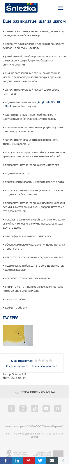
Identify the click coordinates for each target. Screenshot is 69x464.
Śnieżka (21, 8)
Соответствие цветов (47, 435)
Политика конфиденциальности (24, 433)
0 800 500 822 (47, 392)
